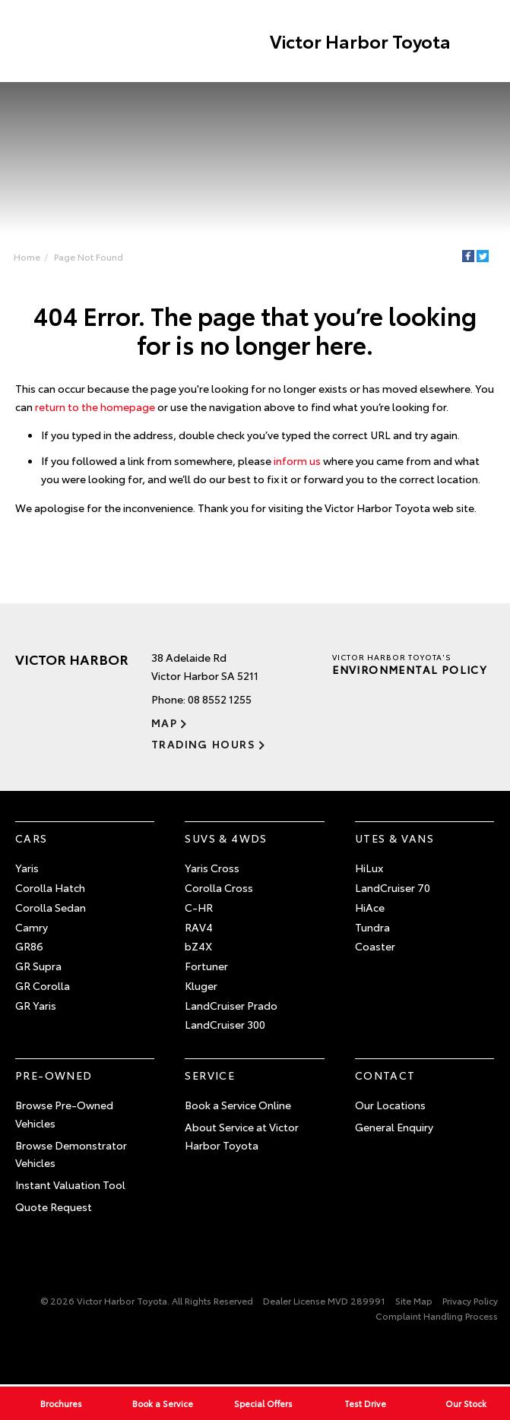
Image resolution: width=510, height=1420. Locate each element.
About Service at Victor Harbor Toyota (242, 1136)
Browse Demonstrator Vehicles (71, 1154)
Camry (31, 927)
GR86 (29, 946)
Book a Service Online (238, 1105)
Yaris (27, 868)
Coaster (375, 946)
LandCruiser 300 (225, 1025)
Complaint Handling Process (436, 1316)
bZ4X (198, 946)
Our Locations (390, 1105)
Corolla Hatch (50, 888)
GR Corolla (42, 986)
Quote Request (53, 1207)
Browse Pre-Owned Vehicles (64, 1114)
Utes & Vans (394, 838)
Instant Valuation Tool (70, 1185)
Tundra (372, 927)
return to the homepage (95, 406)
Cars (31, 838)
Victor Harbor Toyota (360, 41)
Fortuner (206, 966)
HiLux (369, 868)
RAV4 (199, 927)
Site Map (413, 1300)
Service (210, 1075)
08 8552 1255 (220, 699)
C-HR (199, 907)
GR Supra (38, 966)
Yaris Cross (212, 868)
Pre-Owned (54, 1075)
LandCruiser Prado (231, 1005)
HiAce (370, 907)
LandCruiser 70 (392, 888)
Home (27, 256)
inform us (297, 461)
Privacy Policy (470, 1300)
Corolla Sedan (50, 907)
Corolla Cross (219, 888)
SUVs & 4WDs (226, 838)
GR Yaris (35, 1005)
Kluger (201, 986)
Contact (385, 1075)
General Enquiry (394, 1127)
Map (164, 722)
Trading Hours (203, 743)
